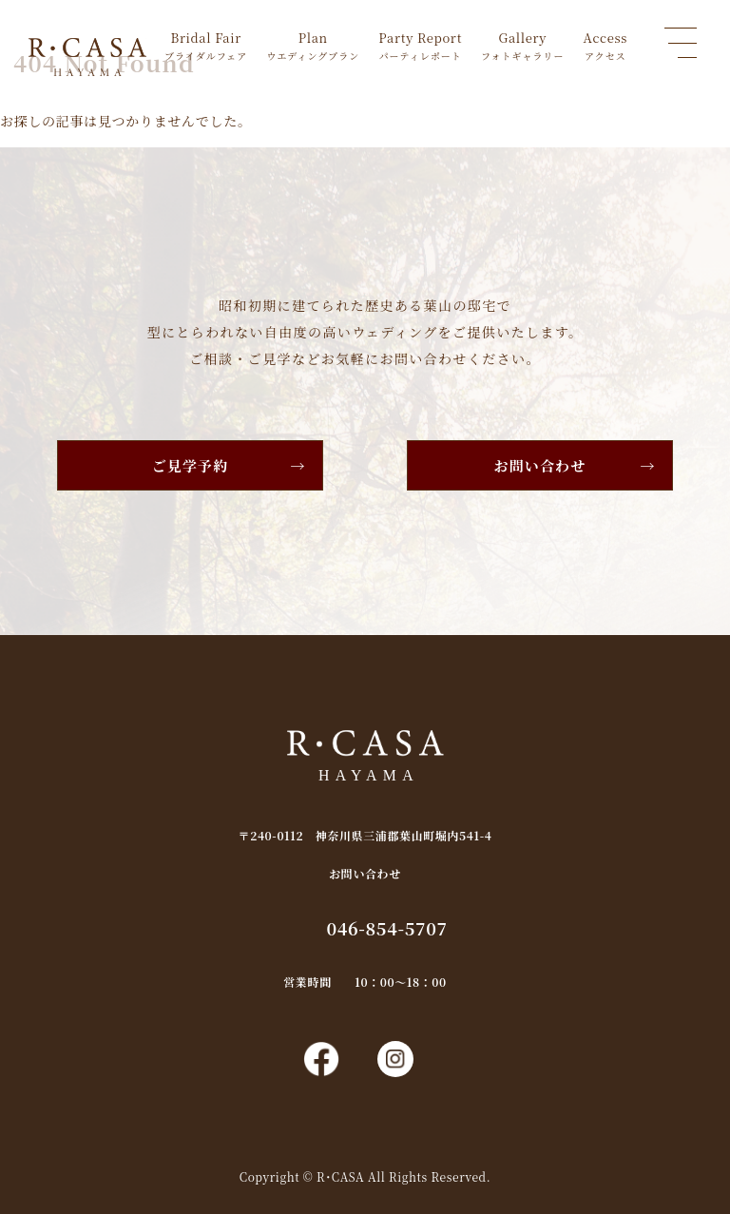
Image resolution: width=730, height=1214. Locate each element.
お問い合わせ (540, 465)
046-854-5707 (386, 927)
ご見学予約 (190, 465)
